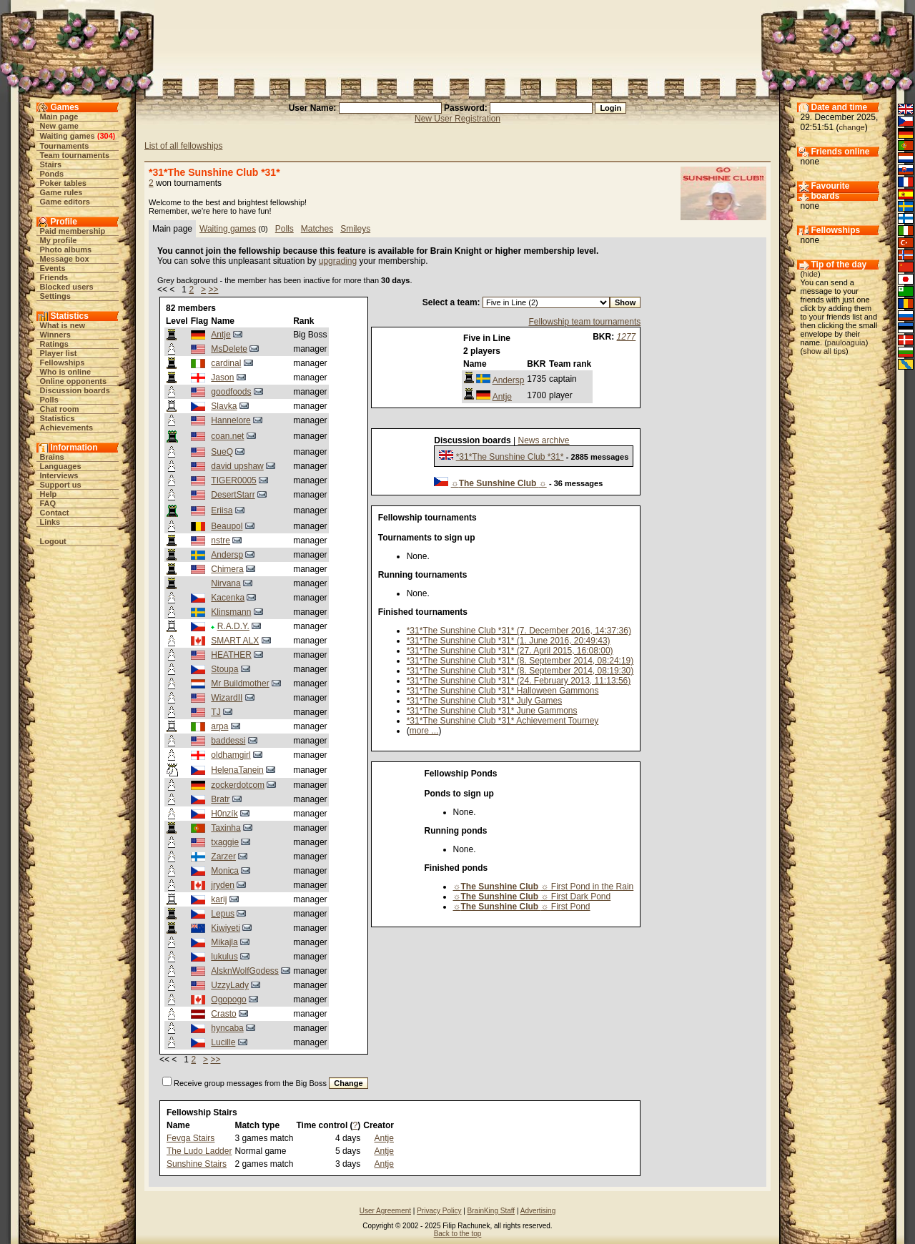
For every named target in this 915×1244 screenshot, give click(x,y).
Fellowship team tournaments (585, 322)
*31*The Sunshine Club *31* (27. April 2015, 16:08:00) (510, 651)
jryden (222, 885)
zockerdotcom (237, 785)
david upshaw (237, 466)
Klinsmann (231, 612)
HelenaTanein (237, 770)
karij (219, 899)
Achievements (67, 427)
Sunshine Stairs (197, 1164)
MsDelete (229, 349)
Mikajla (224, 942)
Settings (55, 296)
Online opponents (73, 381)
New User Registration (457, 119)
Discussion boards (75, 390)
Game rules (61, 192)
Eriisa (221, 510)
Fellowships (62, 362)
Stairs (51, 164)
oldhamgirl (230, 755)
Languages (60, 466)
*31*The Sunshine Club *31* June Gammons (492, 711)
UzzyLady (230, 985)
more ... (424, 731)
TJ (215, 712)
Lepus (222, 914)
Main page (59, 116)
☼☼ (499, 483)
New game (59, 126)
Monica (225, 871)
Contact (54, 512)
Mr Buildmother (240, 683)
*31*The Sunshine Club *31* (510, 457)
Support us (60, 484)
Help (48, 494)
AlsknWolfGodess (244, 971)
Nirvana (225, 583)
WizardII (226, 698)
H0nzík (224, 814)
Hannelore (230, 420)
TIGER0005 (233, 480)
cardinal (226, 363)
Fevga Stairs (190, 1138)
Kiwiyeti (225, 928)
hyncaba (227, 1028)
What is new (63, 325)
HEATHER (231, 655)
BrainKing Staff (491, 1211)
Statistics (57, 418)
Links (50, 522)
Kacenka (227, 598)
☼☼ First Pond (521, 907)
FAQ (48, 503)
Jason (222, 377)
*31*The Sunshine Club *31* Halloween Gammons (503, 691)
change (852, 127)
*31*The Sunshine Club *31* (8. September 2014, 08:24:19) (520, 661)
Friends (54, 277)
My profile (58, 240)
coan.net (227, 436)
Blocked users (67, 286)
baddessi (228, 741)
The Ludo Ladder (199, 1151)
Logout (53, 541)
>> (213, 290)
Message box (64, 259)
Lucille (223, 1042)
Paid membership (73, 231)
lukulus (224, 957)
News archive (544, 440)
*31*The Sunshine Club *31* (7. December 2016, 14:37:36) (519, 631)
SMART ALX (235, 641)
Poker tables (63, 183)
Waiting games (67, 136)
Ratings (54, 344)
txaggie (225, 842)
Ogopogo (228, 999)
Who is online (66, 371)
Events (53, 268)
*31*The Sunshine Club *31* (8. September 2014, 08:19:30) (520, 671)
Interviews (59, 475)
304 (105, 136)
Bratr (220, 799)
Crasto (223, 1014)
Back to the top (458, 1234)
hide (810, 274)
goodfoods (231, 392)
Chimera (227, 569)
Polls (49, 399)
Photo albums (66, 249)
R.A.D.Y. (233, 626)
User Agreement (385, 1211)
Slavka (224, 406)
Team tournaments (75, 155)
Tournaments (64, 146)
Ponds (52, 173)
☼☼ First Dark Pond (532, 897)
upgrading (338, 261)
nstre (220, 540)
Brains (52, 457)
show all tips (824, 351)
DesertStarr (232, 495)
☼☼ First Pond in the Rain (543, 887)
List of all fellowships (183, 146)
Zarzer (223, 856)
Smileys (355, 229)
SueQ (222, 452)
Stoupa (224, 669)
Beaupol (226, 526)
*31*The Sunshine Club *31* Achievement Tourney (503, 721)
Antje (220, 335)
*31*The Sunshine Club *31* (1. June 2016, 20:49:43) (508, 641)
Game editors (65, 201)
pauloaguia (846, 342)
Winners (55, 334)
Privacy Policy (439, 1211)
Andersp (227, 555)
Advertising (537, 1211)
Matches (317, 229)
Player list (58, 353)
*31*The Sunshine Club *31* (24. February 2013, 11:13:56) (519, 681)
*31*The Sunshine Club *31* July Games (484, 701)
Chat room (59, 409)
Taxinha (225, 828)
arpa (219, 726)
